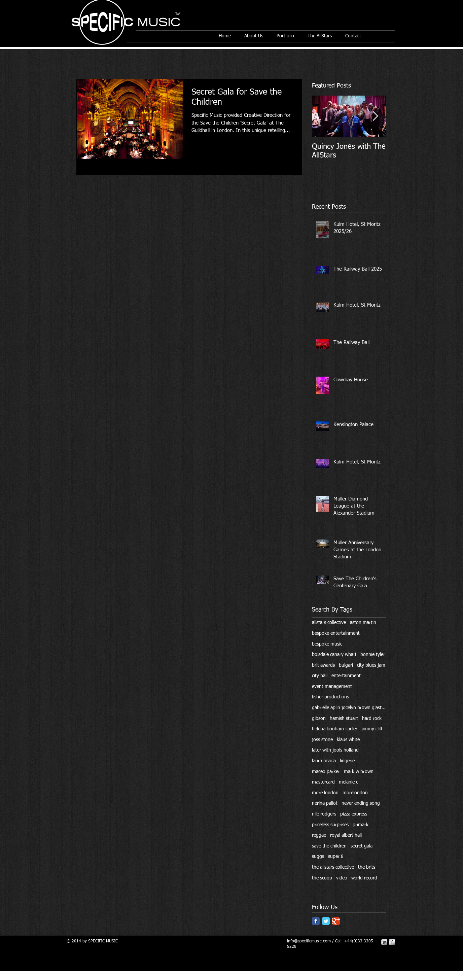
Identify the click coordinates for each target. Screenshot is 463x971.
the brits (366, 867)
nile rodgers (324, 814)
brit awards (323, 665)
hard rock (372, 718)
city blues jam (371, 665)
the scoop (322, 878)
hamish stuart (344, 718)
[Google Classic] (336, 921)
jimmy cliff (371, 729)
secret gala (361, 846)
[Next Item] (375, 116)
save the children (329, 846)
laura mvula (324, 761)
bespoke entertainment (336, 633)
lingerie (347, 761)
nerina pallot (324, 803)
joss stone (322, 739)
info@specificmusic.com (309, 941)
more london (325, 793)
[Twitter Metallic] (384, 942)
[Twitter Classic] (326, 921)
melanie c (348, 782)
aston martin (363, 622)
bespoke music (327, 644)
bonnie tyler (372, 654)
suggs (318, 856)
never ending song (361, 803)
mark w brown (358, 771)
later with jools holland (335, 750)
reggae (319, 835)
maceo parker (326, 771)
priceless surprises (330, 825)
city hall (319, 675)
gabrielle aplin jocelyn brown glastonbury (349, 707)
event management (332, 686)
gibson (319, 718)
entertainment (346, 675)
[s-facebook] (392, 942)
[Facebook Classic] (316, 921)
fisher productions (330, 697)
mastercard (323, 782)
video (341, 878)
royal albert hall (346, 835)
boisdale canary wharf (334, 654)
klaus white (348, 739)
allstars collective (329, 622)
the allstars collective (333, 867)
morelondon (355, 793)
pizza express (353, 814)
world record (364, 878)
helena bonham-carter (334, 729)
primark (360, 825)
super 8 (336, 856)
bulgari (346, 665)
